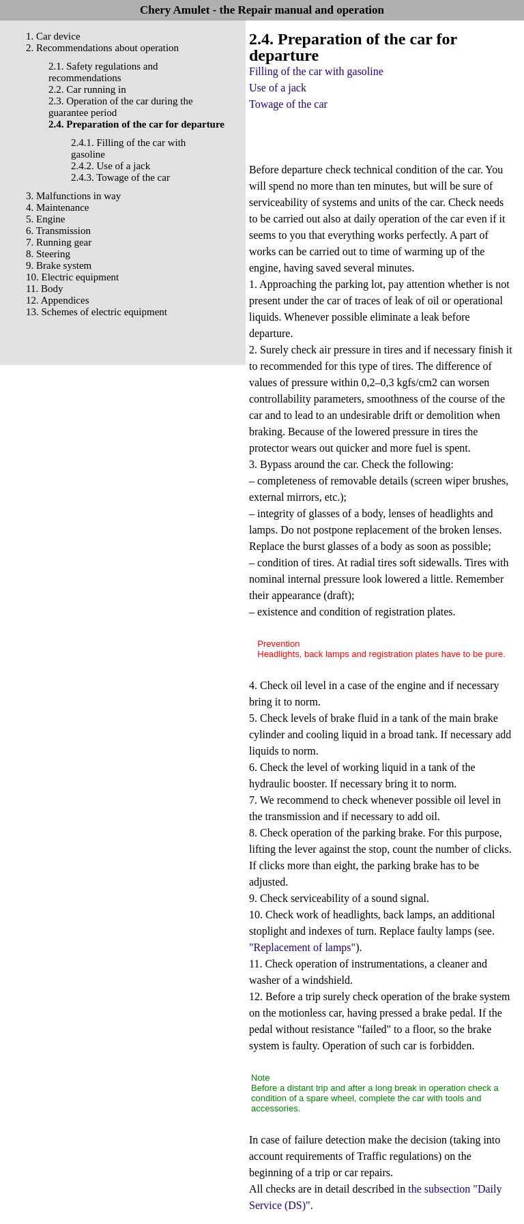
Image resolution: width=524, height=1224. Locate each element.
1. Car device (53, 36)
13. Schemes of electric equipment (96, 311)
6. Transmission (58, 230)
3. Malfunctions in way (73, 195)
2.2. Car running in (87, 89)
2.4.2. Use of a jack (110, 165)
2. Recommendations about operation (102, 47)
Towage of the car (288, 104)
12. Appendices (57, 300)
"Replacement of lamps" (302, 947)
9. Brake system (58, 265)
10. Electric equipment (72, 277)
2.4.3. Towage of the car (120, 177)
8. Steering (48, 253)
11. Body (44, 288)
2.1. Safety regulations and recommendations (103, 72)
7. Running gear (58, 242)
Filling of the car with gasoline (316, 71)
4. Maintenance (57, 207)
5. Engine (46, 219)
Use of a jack (277, 87)
